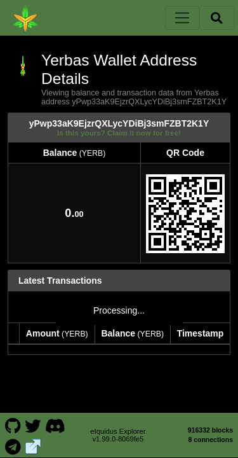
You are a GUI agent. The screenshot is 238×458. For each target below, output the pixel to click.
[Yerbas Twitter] (33, 418)
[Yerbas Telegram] (13, 439)
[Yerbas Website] (33, 439)
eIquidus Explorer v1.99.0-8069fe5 (117, 428)
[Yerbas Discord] (55, 418)
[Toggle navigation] (182, 18)
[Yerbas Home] (25, 18)
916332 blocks (210, 423)
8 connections (210, 433)
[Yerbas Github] (13, 418)
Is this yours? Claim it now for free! (119, 132)
